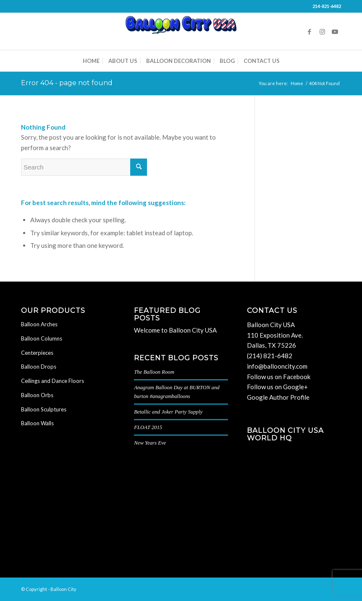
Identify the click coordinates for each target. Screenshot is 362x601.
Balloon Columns (41, 338)
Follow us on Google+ (277, 386)
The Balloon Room (154, 372)
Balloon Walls (37, 423)
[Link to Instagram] (322, 31)
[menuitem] (91, 60)
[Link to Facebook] (309, 31)
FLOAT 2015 (148, 427)
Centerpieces (37, 352)
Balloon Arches (39, 324)
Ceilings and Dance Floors (52, 380)
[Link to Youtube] (334, 31)
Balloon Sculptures (43, 409)
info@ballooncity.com (277, 366)
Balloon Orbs (37, 395)
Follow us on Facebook (278, 376)
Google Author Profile (278, 397)
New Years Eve (150, 443)
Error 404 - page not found (67, 83)
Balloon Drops (38, 366)
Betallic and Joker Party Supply (168, 412)
